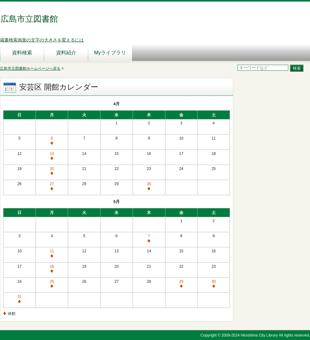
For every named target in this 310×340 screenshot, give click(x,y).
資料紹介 (66, 52)
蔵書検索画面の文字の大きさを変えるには (42, 39)
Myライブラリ (110, 52)
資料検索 (22, 52)
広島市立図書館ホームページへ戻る (30, 68)
